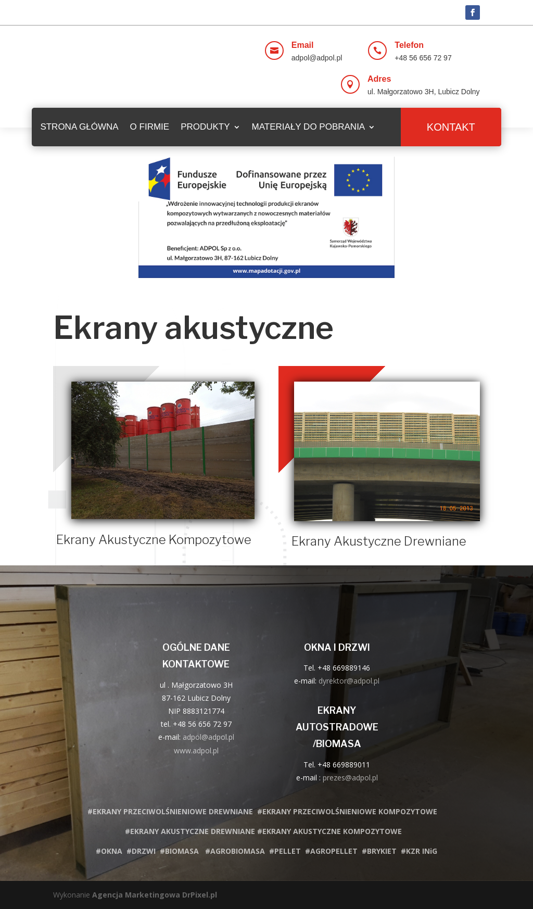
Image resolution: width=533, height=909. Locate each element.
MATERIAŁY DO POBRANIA (308, 127)
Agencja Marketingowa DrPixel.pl (154, 895)
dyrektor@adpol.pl (349, 681)
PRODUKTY (205, 127)
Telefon (409, 45)
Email (302, 45)
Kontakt (451, 127)
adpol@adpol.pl (208, 737)
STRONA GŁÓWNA (79, 127)
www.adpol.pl (196, 750)
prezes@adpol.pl (350, 777)
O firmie (150, 127)
